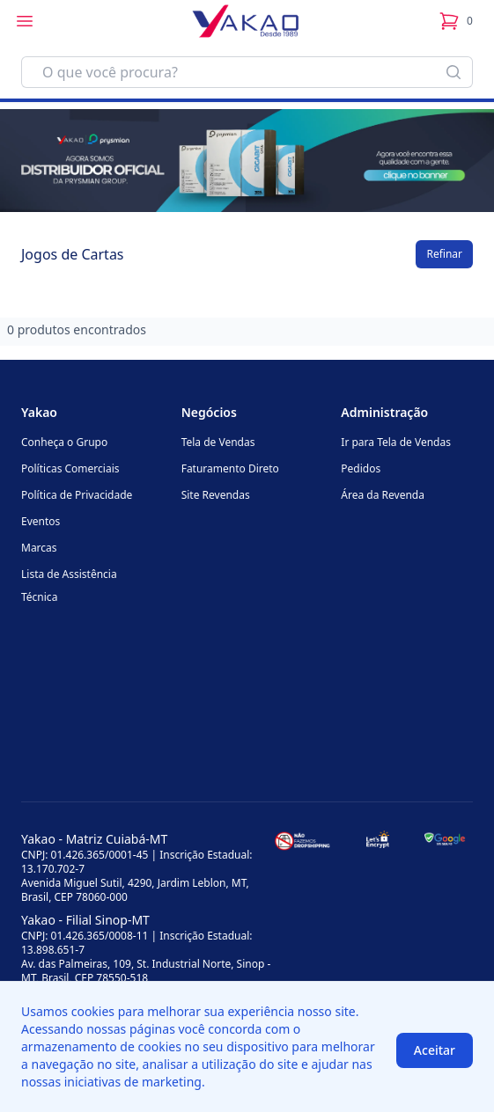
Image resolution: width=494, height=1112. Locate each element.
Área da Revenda (382, 494)
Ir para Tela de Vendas (396, 442)
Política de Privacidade (76, 494)
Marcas (39, 547)
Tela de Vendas (218, 442)
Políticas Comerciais (70, 468)
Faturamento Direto (230, 468)
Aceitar (434, 1050)
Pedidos (360, 468)
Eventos (40, 521)
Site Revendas (215, 494)
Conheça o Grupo (64, 442)
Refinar (444, 253)
